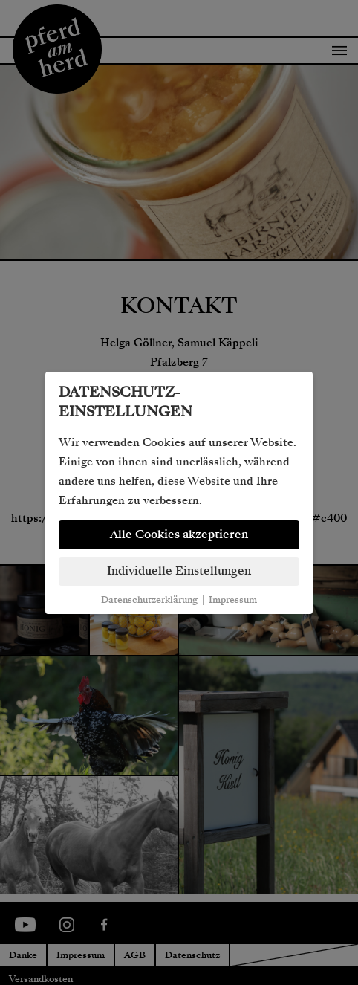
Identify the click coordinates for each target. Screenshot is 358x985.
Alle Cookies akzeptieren (179, 534)
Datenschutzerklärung (149, 600)
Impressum (233, 600)
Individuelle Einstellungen (179, 571)
